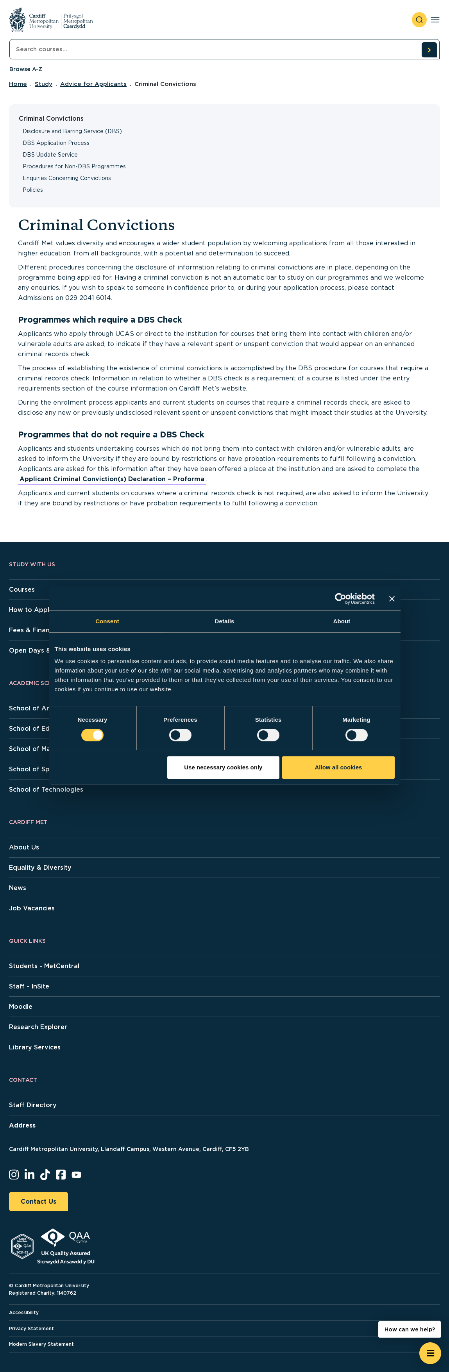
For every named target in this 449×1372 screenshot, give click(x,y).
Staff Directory (33, 1105)
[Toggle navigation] (435, 19)
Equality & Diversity (40, 867)
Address (22, 1125)
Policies (33, 190)
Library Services (35, 1047)
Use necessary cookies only (223, 767)
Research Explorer (38, 1027)
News (17, 888)
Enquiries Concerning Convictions (67, 178)
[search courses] (429, 49)
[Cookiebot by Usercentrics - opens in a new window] (340, 599)
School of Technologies (46, 789)
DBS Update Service (50, 155)
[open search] (419, 19)
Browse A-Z (25, 69)
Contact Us (38, 1201)
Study (43, 83)
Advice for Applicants (93, 83)
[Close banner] (392, 598)
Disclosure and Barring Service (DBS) (72, 131)
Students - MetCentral (44, 966)
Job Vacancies (32, 908)
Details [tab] (224, 621)
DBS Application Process (56, 143)
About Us (24, 847)
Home (18, 83)
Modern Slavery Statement (41, 1344)
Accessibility (24, 1312)
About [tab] (342, 621)
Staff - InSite (29, 986)
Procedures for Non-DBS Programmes (74, 166)
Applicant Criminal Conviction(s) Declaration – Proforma (112, 479)
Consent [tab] (107, 621)
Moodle (20, 1006)
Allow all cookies (338, 767)
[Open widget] (430, 1353)
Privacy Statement (31, 1328)
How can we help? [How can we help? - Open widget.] (410, 1329)
